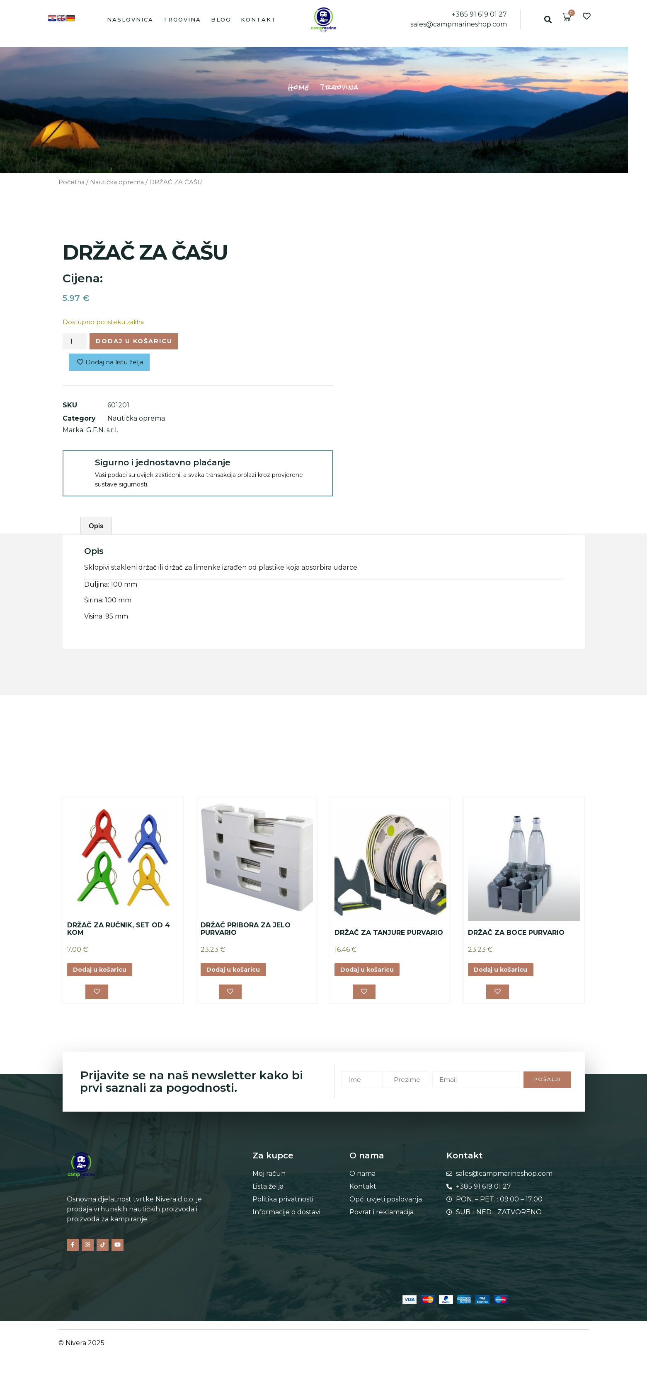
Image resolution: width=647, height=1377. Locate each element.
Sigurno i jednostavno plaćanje (162, 465)
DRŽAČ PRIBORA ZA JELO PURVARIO (246, 931)
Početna (71, 182)
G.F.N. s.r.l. (102, 432)
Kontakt (258, 19)
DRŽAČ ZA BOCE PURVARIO (516, 935)
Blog (221, 19)
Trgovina (182, 19)
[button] (548, 19)
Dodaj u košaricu (141, 342)
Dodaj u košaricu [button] (104, 973)
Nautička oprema (117, 182)
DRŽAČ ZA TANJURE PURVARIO (388, 935)
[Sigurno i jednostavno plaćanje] (78, 468)
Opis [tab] (96, 528)
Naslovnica (130, 19)
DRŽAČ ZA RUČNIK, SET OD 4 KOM (118, 931)
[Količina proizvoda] (75, 342)
